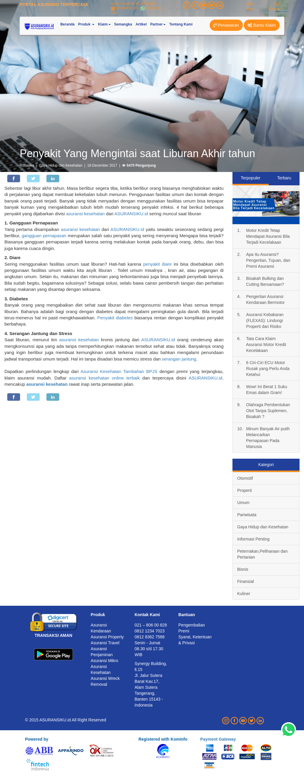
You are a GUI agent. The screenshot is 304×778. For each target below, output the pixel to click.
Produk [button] (86, 24)
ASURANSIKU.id (131, 213)
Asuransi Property (107, 636)
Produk (98, 614)
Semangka (123, 24)
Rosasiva (27, 165)
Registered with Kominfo (162, 739)
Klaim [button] (104, 24)
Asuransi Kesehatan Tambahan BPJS (118, 371)
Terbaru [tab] (284, 178)
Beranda (67, 24)
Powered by (36, 739)
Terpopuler (250, 178)
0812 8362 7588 (149, 636)
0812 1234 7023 (149, 631)
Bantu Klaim (262, 25)
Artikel (141, 24)
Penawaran (226, 25)
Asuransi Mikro (104, 660)
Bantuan (186, 614)
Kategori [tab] (266, 464)
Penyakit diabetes (115, 317)
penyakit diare (157, 264)
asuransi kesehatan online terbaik (104, 377)
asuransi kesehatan (85, 213)
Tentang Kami (180, 24)
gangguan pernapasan (44, 235)
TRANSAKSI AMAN (53, 635)
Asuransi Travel (105, 642)
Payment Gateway (218, 739)
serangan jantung (179, 358)
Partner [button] (158, 24)
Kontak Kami (147, 614)
